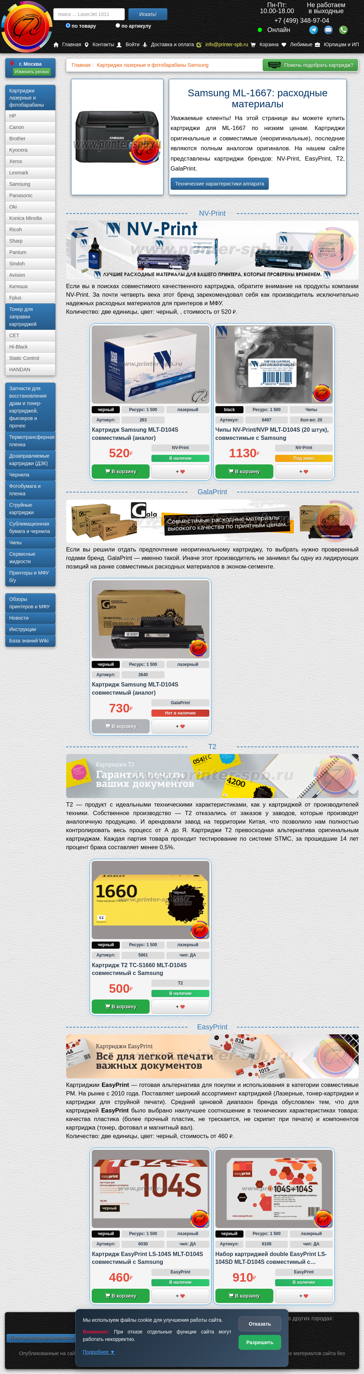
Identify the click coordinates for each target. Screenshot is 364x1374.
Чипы (15, 542)
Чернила (19, 475)
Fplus (15, 298)
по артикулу (133, 26)
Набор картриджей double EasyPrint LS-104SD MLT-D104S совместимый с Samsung (271, 1262)
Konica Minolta (25, 218)
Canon (16, 127)
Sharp (15, 241)
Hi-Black (18, 347)
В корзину (120, 471)
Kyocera (18, 150)
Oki (13, 207)
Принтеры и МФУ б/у (29, 576)
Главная (67, 44)
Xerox (15, 161)
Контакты (99, 44)
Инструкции (22, 629)
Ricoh (15, 229)
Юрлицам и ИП (337, 44)
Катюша (18, 286)
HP (12, 116)
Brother (17, 138)
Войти (128, 44)
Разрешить (259, 1342)
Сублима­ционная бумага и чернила (29, 527)
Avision (17, 275)
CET (14, 335)
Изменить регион (32, 71)
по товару (81, 26)
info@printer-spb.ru (222, 44)
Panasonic (20, 195)
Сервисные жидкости (22, 557)
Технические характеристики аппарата (219, 184)
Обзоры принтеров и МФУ (29, 602)
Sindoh (17, 263)
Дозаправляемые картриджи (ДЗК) (29, 459)
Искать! (148, 14)
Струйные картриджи (21, 508)
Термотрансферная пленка (31, 440)
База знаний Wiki (29, 640)
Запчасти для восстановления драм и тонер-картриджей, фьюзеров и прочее (28, 407)
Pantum (17, 252)
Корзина (264, 44)
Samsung (19, 184)
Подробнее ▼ (99, 1352)
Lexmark (18, 173)
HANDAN (19, 369)
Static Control (24, 358)
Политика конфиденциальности (41, 1337)
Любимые (296, 44)
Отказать (260, 1324)
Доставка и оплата (168, 44)
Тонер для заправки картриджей (23, 316)
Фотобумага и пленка (25, 489)
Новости (18, 618)
